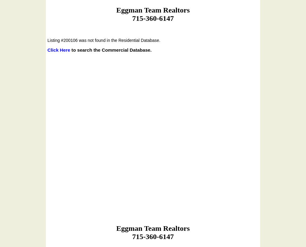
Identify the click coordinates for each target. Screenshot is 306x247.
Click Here (58, 50)
